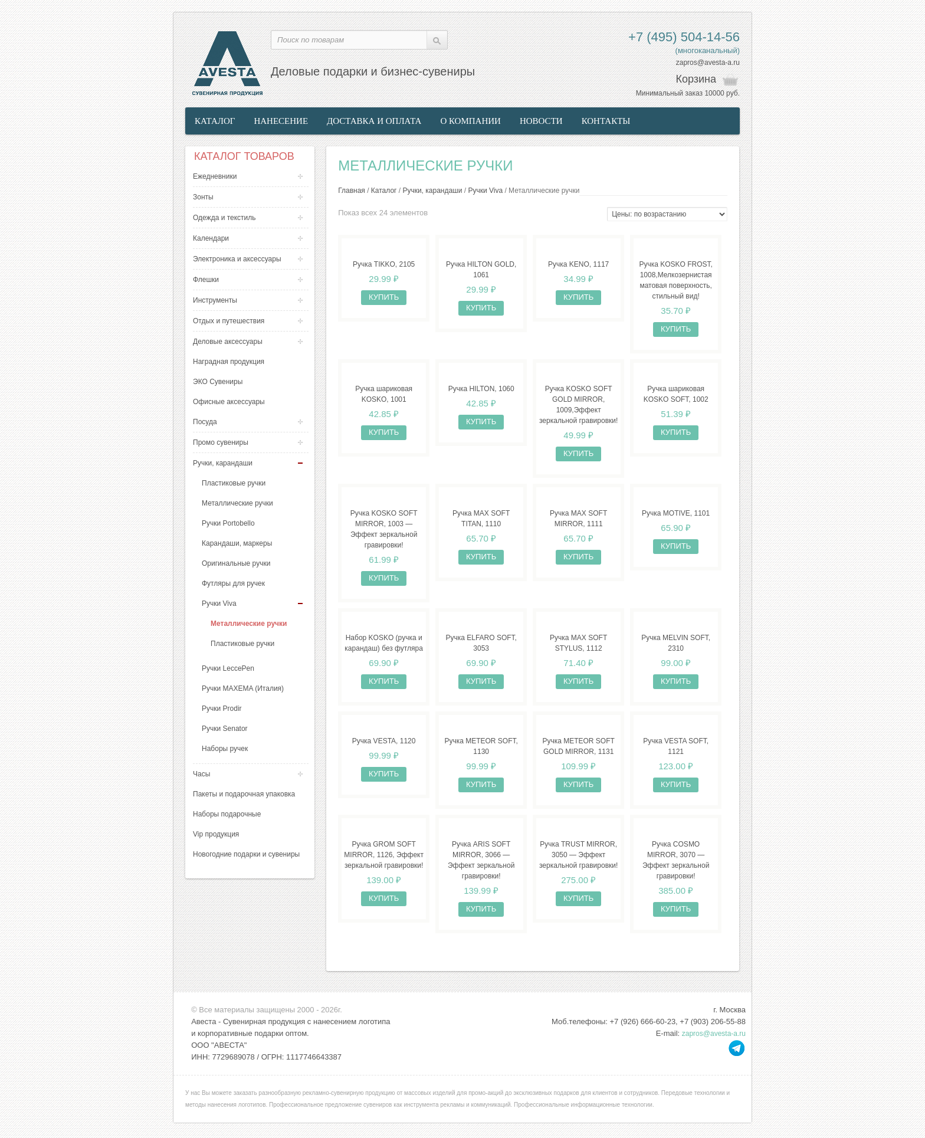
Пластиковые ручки (233, 483)
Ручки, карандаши (222, 463)
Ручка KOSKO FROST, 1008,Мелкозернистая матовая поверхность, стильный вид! (675, 280)
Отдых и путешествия (228, 321)
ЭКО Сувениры (217, 382)
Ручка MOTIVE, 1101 (676, 513)
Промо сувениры (220, 442)
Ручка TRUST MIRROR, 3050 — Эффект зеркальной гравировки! (578, 855)
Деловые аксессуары (228, 341)
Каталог (215, 121)
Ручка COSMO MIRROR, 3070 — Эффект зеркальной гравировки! (675, 860)
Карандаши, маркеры (237, 543)
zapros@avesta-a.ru (708, 62)
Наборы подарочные (227, 814)
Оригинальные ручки (236, 563)
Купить (384, 297)
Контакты (606, 121)
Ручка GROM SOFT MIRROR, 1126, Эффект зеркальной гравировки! (384, 855)
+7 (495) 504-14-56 (684, 36)
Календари (211, 238)
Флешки (206, 280)
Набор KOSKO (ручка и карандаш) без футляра (384, 643)
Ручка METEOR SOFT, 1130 (480, 746)
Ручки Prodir (222, 708)
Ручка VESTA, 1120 (384, 741)
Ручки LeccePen (228, 668)
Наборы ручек (225, 749)
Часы (201, 774)
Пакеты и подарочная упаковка (244, 794)
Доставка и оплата (374, 121)
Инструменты (215, 300)
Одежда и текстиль (224, 218)
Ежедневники (215, 176)
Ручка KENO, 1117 (578, 264)
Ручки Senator (225, 728)
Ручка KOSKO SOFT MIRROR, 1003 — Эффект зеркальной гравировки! (384, 529)
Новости (541, 121)
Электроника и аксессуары (237, 259)
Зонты (203, 197)
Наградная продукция (228, 362)
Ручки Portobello (228, 523)
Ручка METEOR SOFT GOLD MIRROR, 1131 (578, 746)
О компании (470, 121)
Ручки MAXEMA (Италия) (243, 688)
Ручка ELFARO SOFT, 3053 (480, 643)
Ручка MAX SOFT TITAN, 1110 (481, 518)
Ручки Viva (219, 603)
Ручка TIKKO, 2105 (384, 264)
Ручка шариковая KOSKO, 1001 (383, 394)
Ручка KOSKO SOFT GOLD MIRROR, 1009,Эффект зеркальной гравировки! (578, 405)
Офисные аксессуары (229, 402)
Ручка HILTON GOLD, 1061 (481, 269)
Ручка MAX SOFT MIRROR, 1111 (578, 518)
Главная (351, 190)
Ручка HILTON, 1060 (481, 389)
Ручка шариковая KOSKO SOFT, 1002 (676, 394)
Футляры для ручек (233, 583)
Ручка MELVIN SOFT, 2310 (675, 643)
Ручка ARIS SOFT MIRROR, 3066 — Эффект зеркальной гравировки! (481, 860)
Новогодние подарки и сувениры (246, 854)
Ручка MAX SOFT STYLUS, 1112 (578, 643)
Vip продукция (216, 834)
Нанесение (281, 121)
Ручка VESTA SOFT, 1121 (675, 746)
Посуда (205, 422)
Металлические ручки (237, 503)
